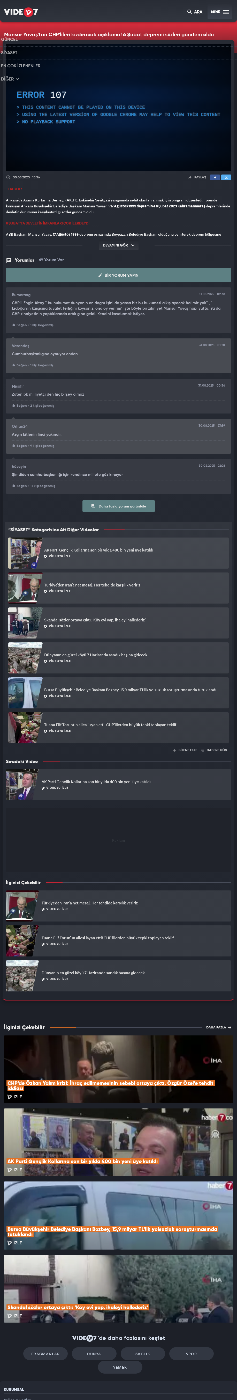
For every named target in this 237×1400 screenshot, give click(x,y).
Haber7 (146, 1387)
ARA (195, 12)
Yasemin (179, 1387)
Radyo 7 (74, 1387)
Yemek (207, 1295)
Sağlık (118, 1295)
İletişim (10, 1351)
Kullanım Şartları (18, 1327)
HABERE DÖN (214, 748)
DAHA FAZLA (218, 1026)
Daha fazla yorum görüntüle (118, 504)
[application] (118, 107)
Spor (162, 1295)
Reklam (10, 1339)
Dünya (74, 1295)
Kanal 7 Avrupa (96, 1387)
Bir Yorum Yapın (118, 275)
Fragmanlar (30, 1295)
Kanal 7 (51, 1387)
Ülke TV (117, 1387)
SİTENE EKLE (185, 748)
